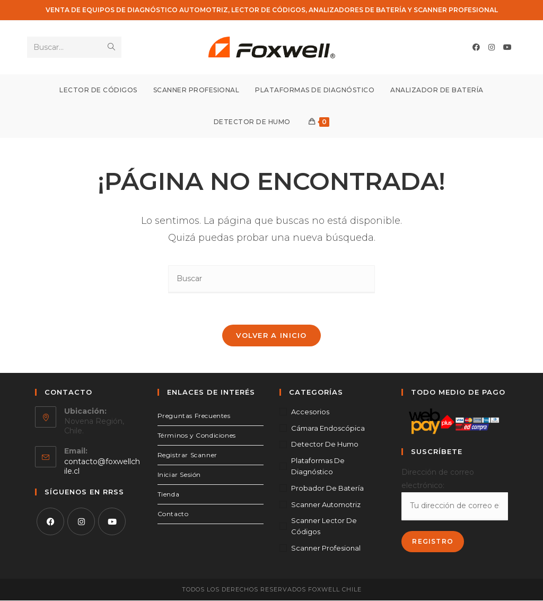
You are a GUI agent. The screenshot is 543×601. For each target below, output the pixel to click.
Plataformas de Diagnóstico (318, 466)
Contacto (173, 514)
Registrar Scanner (187, 455)
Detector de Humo (324, 444)
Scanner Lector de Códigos (324, 526)
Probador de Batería (327, 488)
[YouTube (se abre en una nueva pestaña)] (507, 47)
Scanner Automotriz (326, 504)
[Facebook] (50, 522)
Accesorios (310, 412)
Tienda (168, 495)
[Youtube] (112, 522)
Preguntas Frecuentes (194, 416)
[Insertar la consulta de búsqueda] (271, 279)
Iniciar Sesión (179, 475)
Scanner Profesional (326, 548)
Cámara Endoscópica (328, 428)
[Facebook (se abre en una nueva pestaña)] (476, 47)
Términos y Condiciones (196, 436)
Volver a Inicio (271, 336)
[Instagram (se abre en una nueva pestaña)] (491, 47)
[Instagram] (81, 522)
